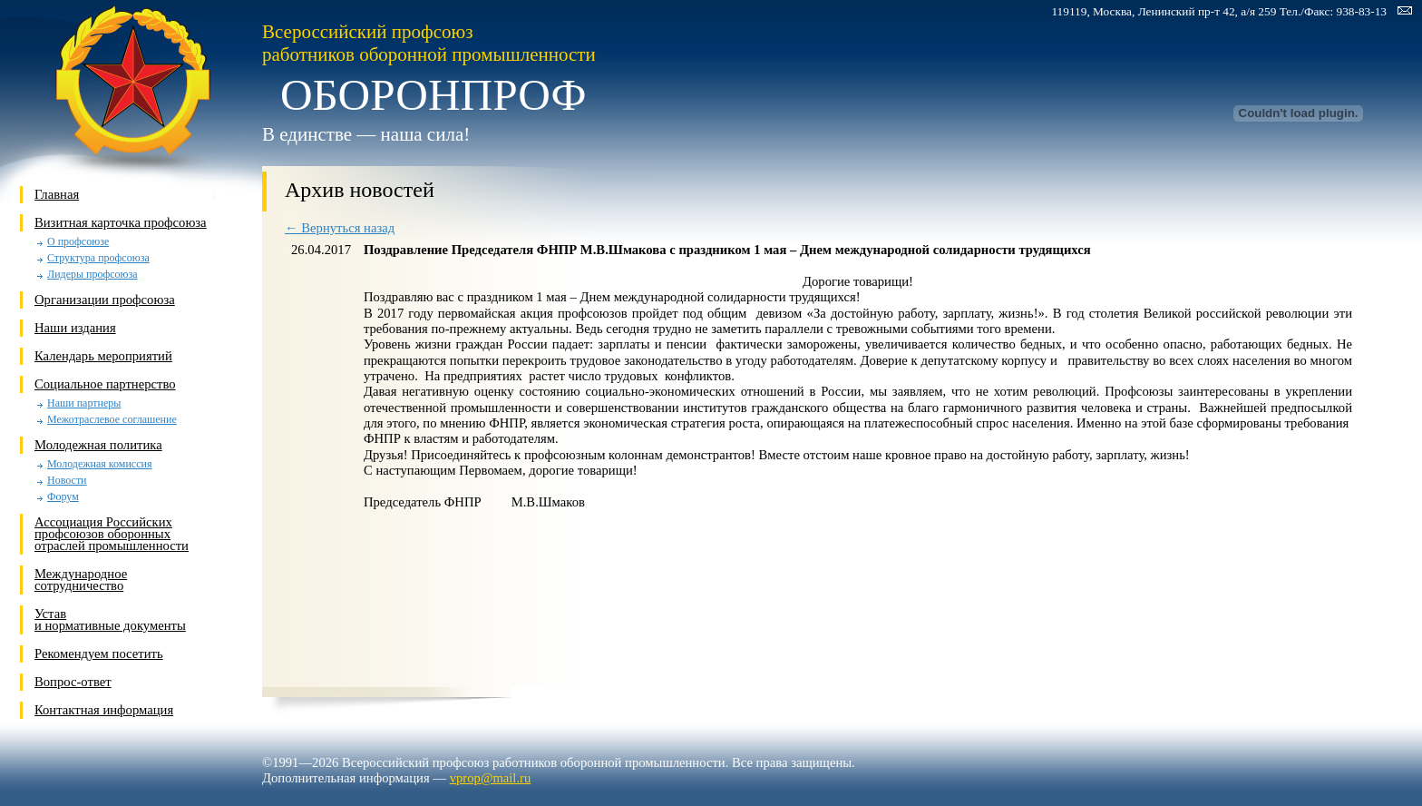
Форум (63, 497)
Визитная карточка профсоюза (120, 222)
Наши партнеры (84, 403)
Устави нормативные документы (110, 619)
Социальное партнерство (105, 384)
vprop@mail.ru (490, 778)
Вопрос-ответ (73, 681)
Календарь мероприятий (103, 356)
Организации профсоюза (104, 299)
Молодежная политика (98, 444)
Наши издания (75, 327)
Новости (67, 481)
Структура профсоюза (98, 258)
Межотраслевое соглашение (112, 420)
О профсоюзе (78, 242)
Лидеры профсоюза (92, 274)
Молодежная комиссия (99, 464)
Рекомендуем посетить (98, 653)
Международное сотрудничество (80, 579)
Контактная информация (103, 710)
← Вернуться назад (339, 228)
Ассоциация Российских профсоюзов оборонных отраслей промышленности (111, 534)
